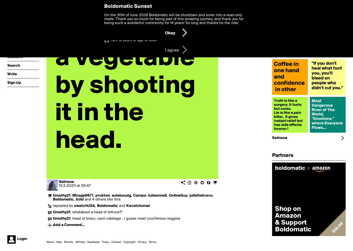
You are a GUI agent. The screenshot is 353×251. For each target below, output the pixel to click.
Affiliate (80, 242)
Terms (152, 242)
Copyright (129, 242)
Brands (68, 242)
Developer (93, 242)
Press (105, 242)
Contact (116, 242)
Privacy (142, 242)
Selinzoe (66, 182)
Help (59, 242)
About (50, 242)
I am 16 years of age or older (134, 40)
